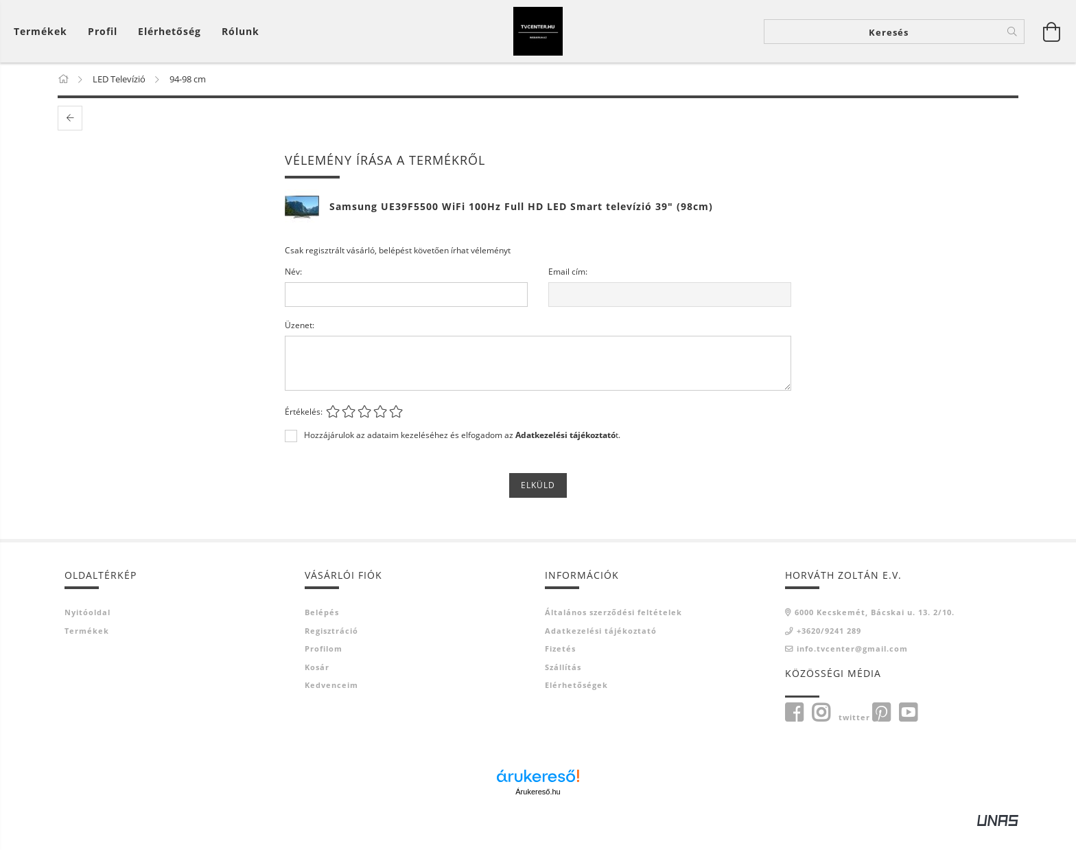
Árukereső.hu (537, 811)
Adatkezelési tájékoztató (601, 650)
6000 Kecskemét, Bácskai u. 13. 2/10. (875, 632)
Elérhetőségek (576, 705)
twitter (854, 736)
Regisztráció (331, 650)
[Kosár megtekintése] (44, 41)
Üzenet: (299, 345)
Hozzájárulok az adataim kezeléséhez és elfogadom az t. (462, 455)
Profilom (323, 668)
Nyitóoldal (87, 632)
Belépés (322, 632)
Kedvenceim (331, 705)
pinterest (881, 732)
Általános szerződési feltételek (613, 632)
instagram (821, 732)
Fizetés (560, 668)
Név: (293, 291)
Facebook (794, 732)
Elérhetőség (169, 41)
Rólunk (240, 41)
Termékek (87, 650)
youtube (908, 732)
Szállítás (563, 686)
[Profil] (103, 41)
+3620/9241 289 (829, 650)
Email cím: (567, 291)
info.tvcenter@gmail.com (852, 668)
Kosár (317, 686)
